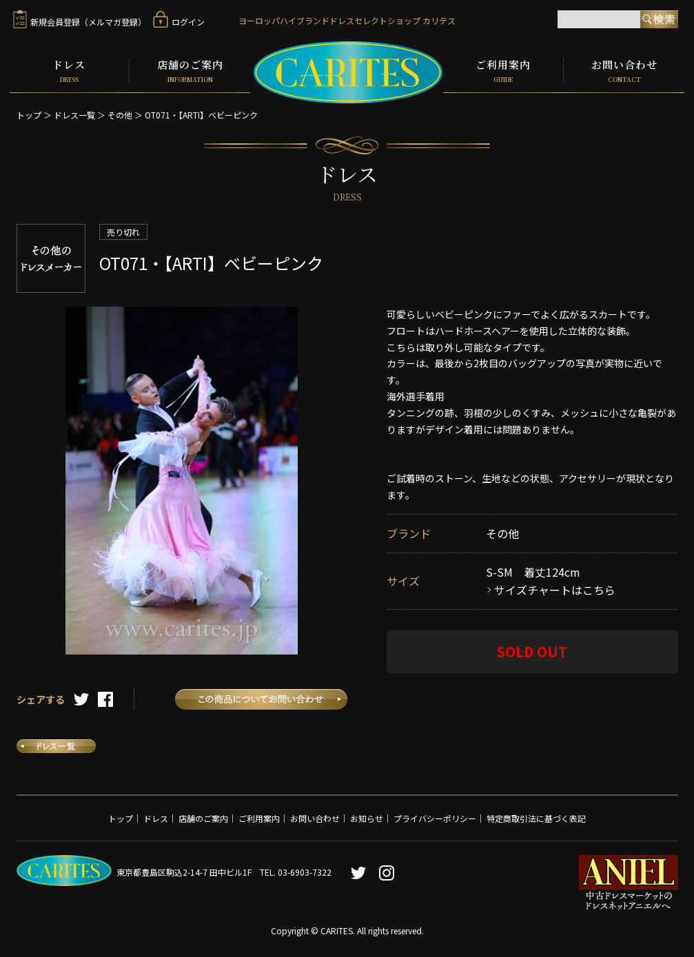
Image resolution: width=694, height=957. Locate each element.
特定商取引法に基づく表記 (536, 817)
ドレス (70, 70)
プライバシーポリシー (435, 817)
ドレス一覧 (74, 114)
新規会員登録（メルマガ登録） (79, 22)
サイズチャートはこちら (554, 588)
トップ (29, 114)
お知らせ (366, 817)
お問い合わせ (624, 70)
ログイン (179, 22)
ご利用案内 (503, 70)
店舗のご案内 (190, 70)
